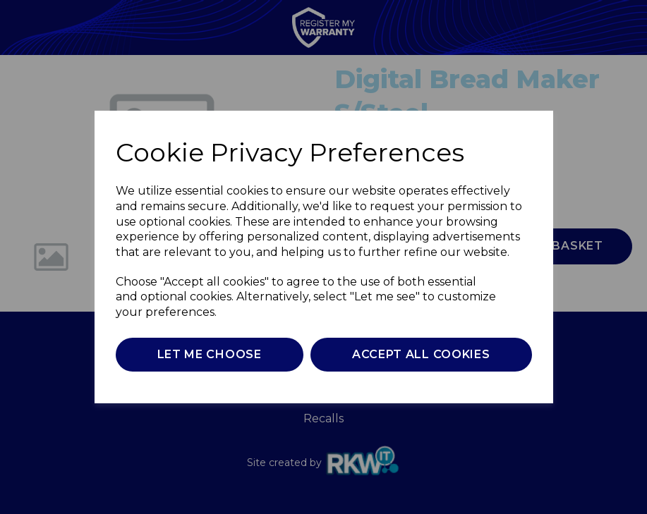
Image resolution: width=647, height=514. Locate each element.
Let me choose (209, 354)
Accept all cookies (421, 354)
